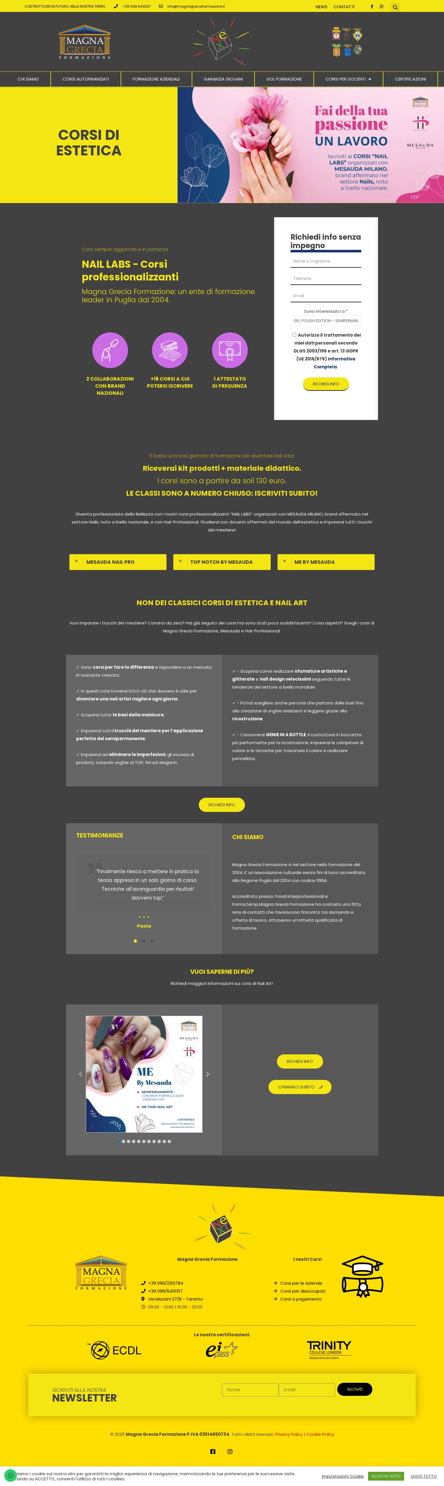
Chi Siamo (28, 79)
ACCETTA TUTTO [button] (386, 1476)
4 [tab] (133, 1141)
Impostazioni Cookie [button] (343, 1476)
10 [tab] (164, 1141)
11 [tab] (169, 1141)
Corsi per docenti (348, 79)
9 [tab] (159, 1141)
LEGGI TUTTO (424, 1476)
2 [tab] (123, 1141)
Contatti (344, 7)
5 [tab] (138, 1141)
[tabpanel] (144, 892)
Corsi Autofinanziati (86, 79)
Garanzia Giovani (223, 79)
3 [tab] (128, 1141)
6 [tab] (144, 1141)
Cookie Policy (320, 1434)
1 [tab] (118, 1141)
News (321, 7)
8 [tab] (154, 1141)
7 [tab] (149, 1141)
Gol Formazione (284, 79)
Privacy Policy (289, 1434)
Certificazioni (410, 79)
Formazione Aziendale (156, 79)
